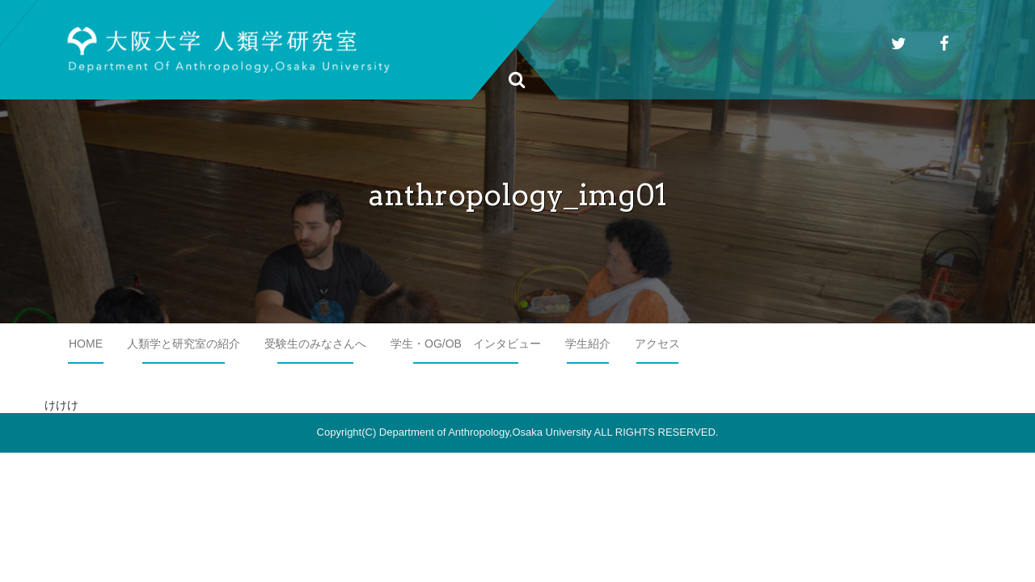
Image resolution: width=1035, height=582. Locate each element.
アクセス (657, 343)
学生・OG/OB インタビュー (466, 343)
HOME (86, 343)
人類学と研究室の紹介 (183, 343)
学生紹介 (587, 343)
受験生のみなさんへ (315, 343)
